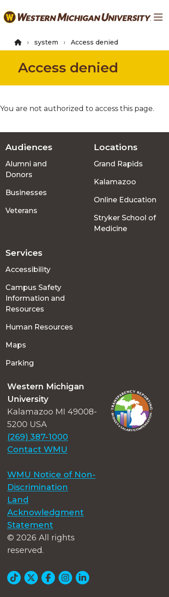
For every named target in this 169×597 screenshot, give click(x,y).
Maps (15, 345)
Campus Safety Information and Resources (35, 298)
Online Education (125, 200)
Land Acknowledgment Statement (45, 512)
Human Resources (39, 327)
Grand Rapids (118, 164)
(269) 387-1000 (37, 437)
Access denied (68, 67)
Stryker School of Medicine (125, 223)
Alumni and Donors (26, 169)
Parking (19, 363)
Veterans (21, 210)
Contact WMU (37, 449)
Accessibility (27, 269)
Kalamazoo (115, 182)
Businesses (26, 192)
